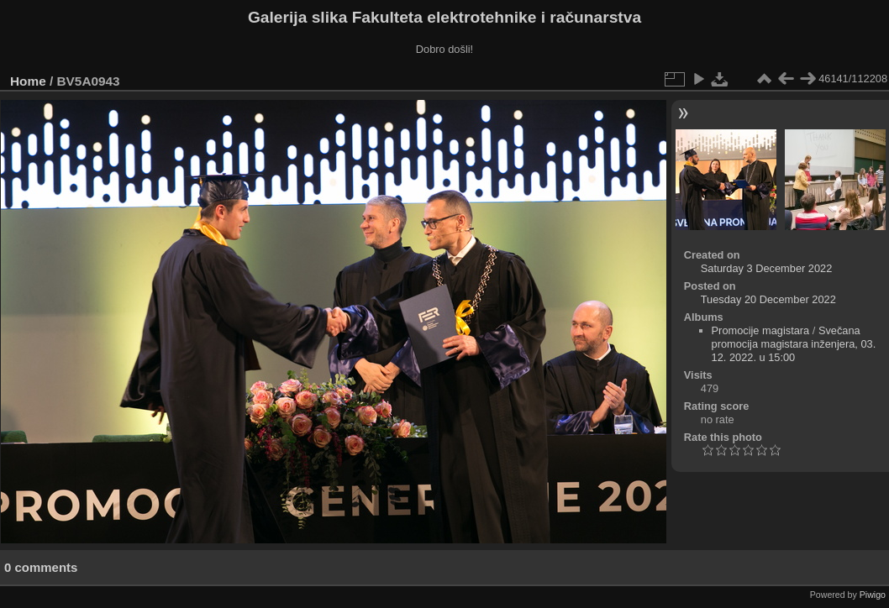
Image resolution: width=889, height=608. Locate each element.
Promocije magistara (761, 330)
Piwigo (873, 595)
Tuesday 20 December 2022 (768, 299)
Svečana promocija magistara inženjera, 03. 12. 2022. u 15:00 (794, 344)
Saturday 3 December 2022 (767, 268)
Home (28, 81)
